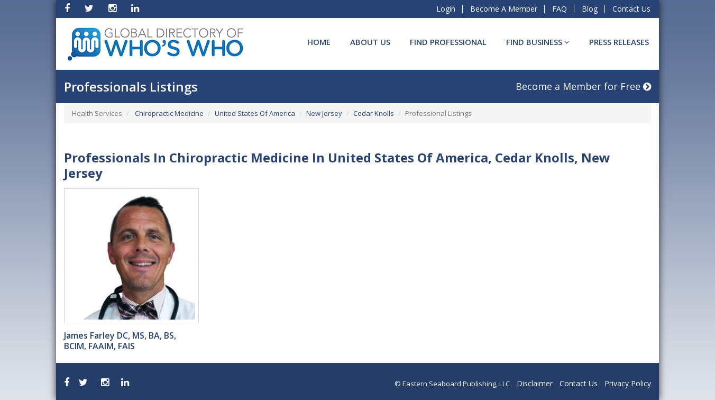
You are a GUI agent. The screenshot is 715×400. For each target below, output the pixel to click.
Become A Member (503, 9)
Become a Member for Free (583, 86)
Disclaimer (535, 383)
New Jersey (324, 113)
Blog (590, 9)
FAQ (559, 9)
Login (445, 9)
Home (319, 42)
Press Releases (619, 42)
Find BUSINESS (538, 42)
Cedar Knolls (373, 113)
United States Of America (255, 113)
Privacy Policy (627, 383)
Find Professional (448, 42)
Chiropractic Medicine (168, 113)
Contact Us (631, 9)
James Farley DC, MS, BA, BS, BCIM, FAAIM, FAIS (120, 341)
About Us (370, 42)
